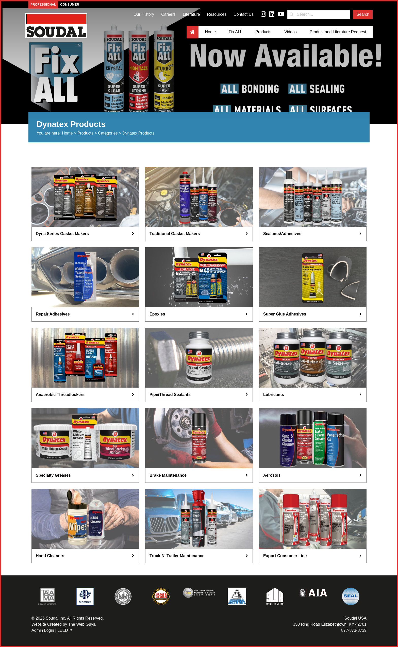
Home (210, 32)
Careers (168, 14)
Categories (108, 133)
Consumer (69, 4)
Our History (144, 14)
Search (362, 14)
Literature (191, 14)
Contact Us (244, 14)
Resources (216, 14)
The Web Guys (81, 624)
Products (263, 32)
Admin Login (42, 630)
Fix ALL (235, 32)
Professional (43, 4)
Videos (290, 32)
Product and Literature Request (338, 32)
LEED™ (64, 630)
